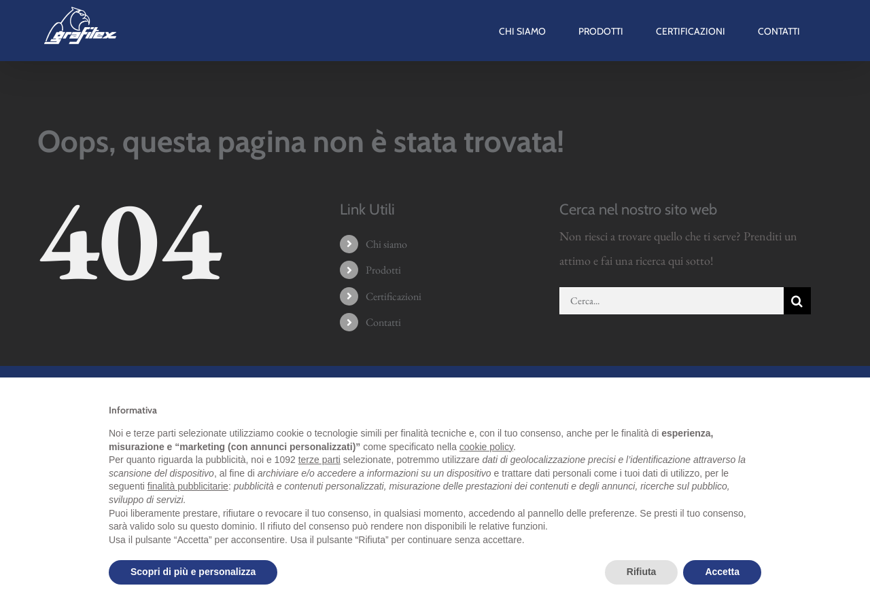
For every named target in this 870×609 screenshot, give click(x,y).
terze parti (319, 459)
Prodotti (383, 270)
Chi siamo (386, 244)
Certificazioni (393, 296)
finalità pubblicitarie (187, 486)
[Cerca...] (671, 300)
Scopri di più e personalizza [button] (193, 571)
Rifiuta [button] (642, 571)
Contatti (383, 322)
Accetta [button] (722, 571)
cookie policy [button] (486, 446)
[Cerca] (797, 300)
